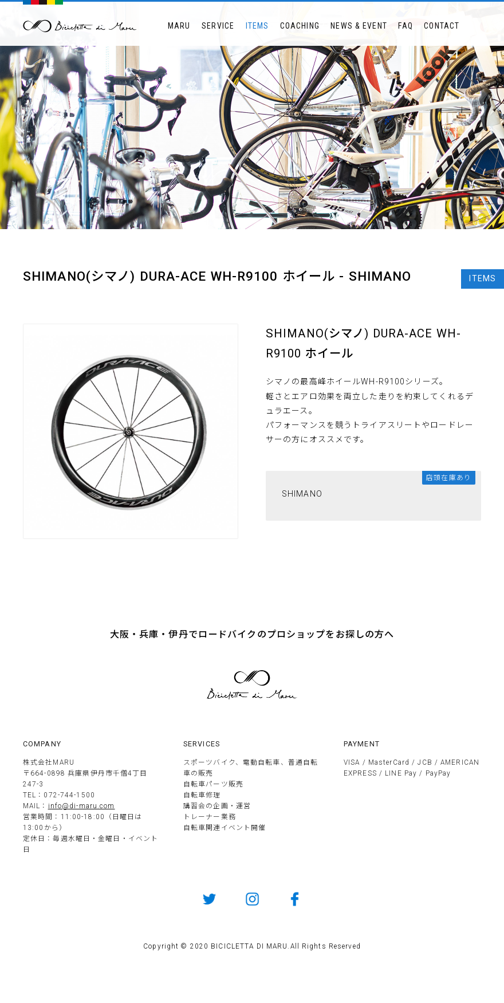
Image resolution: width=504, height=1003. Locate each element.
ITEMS (257, 25)
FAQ (405, 25)
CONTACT (441, 25)
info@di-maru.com (81, 806)
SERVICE (218, 25)
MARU (179, 25)
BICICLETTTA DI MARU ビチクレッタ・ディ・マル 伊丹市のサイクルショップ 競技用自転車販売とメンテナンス (80, 26)
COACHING (300, 25)
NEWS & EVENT (358, 25)
